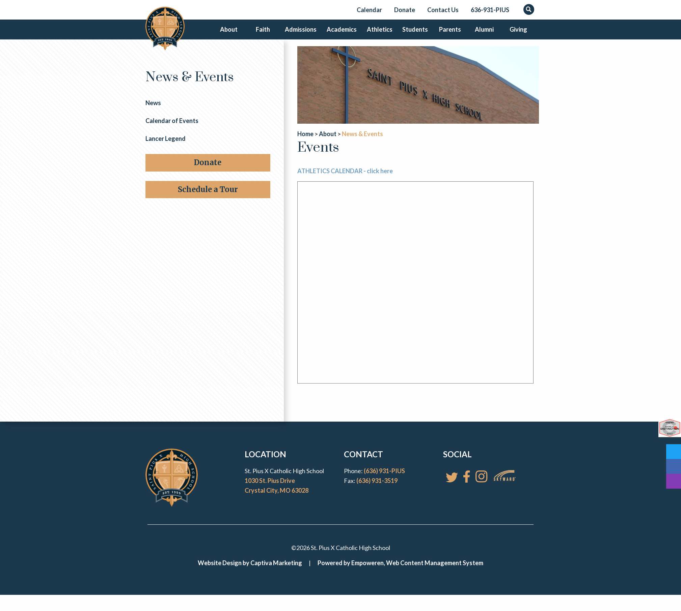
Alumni (482, 35)
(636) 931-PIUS (384, 482)
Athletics (377, 35)
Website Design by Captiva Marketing (250, 574)
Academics (341, 35)
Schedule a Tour (208, 200)
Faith (264, 35)
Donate (404, 9)
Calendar (369, 9)
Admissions (302, 35)
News (153, 114)
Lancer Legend (165, 149)
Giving (518, 35)
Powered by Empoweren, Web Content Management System (400, 574)
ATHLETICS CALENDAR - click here (345, 182)
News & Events (189, 89)
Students (412, 35)
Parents (448, 35)
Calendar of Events (171, 131)
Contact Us (443, 9)
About (229, 35)
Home (305, 145)
